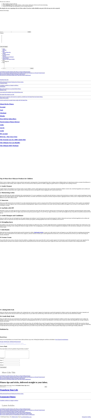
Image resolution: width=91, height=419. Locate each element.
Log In (2, 128)
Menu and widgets (4, 46)
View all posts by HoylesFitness (61, 339)
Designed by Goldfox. (86, 418)
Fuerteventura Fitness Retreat (10, 122)
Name (1, 361)
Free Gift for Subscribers (8, 119)
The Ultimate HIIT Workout (9, 145)
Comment (2, 359)
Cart (1, 110)
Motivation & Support (7, 77)
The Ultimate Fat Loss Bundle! (10, 142)
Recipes (45, 77)
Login (2, 131)
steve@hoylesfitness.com (26, 418)
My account (4, 134)
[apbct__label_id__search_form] (19, 32)
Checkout (3, 113)
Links (2, 125)
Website (1, 366)
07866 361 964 (15, 418)
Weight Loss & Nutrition (17, 77)
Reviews (48, 77)
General (1, 77)
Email (1, 364)
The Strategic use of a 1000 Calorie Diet (13, 139)
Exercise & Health (30, 77)
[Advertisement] (45, 20)
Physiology (24, 77)
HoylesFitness (15, 341)
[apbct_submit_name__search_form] (29, 32)
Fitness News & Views (38, 77)
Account (2, 107)
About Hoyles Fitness (7, 104)
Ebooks (2, 116)
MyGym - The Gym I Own (8, 137)
